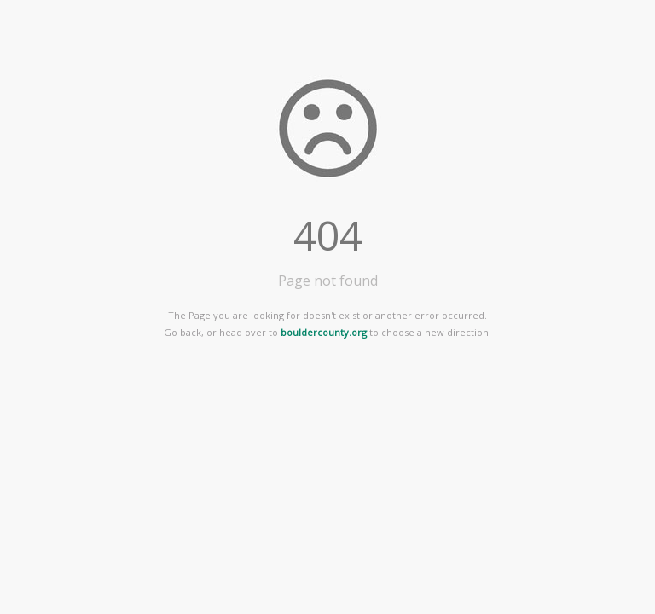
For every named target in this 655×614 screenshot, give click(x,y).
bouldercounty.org (324, 332)
